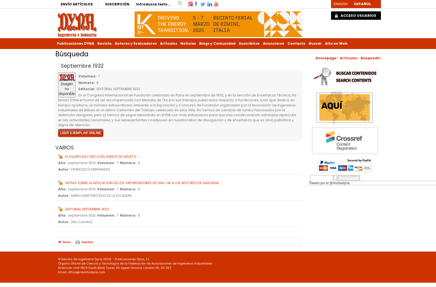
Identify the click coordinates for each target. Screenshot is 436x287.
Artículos (168, 43)
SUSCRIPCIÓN (117, 4)
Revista (104, 43)
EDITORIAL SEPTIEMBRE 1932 (87, 209)
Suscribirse (249, 43)
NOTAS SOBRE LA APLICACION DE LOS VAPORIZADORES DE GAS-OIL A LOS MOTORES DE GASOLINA (142, 183)
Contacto (296, 43)
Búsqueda (370, 58)
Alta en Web (336, 43)
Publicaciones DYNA (75, 43)
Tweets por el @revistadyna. (330, 183)
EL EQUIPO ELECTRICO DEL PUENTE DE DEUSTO (100, 156)
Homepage (326, 58)
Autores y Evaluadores (136, 43)
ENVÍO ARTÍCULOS (77, 4)
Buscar (315, 43)
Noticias (188, 43)
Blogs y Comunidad (217, 43)
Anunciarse (273, 43)
